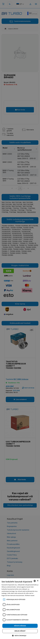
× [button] (37, 581)
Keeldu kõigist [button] (20, 631)
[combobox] (35, 581)
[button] (20, 635)
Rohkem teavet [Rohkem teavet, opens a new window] (29, 595)
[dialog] (20, 608)
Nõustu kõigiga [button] (20, 626)
